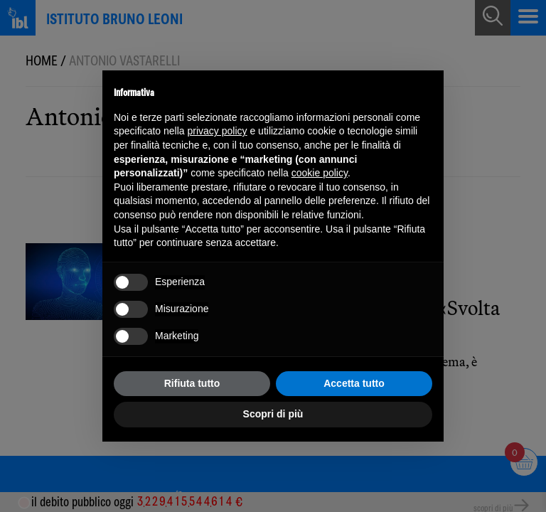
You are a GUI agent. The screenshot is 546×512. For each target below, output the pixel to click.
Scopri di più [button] (273, 414)
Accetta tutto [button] (354, 383)
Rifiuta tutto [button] (192, 383)
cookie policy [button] (319, 172)
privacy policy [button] (217, 131)
